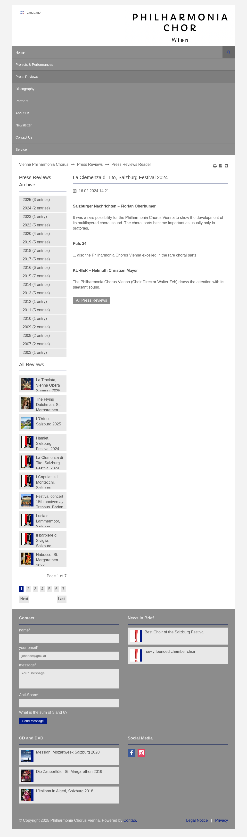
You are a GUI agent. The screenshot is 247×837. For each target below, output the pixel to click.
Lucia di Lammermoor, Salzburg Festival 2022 (48, 520)
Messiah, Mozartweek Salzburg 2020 (67, 755)
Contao (130, 823)
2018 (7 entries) (36, 251)
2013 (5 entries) (36, 293)
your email (28, 647)
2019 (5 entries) (36, 242)
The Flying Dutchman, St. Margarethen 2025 (48, 404)
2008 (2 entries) (36, 335)
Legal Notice (197, 823)
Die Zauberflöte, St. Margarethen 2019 (69, 774)
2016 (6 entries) (36, 267)
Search (228, 52)
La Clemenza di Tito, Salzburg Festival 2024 (49, 462)
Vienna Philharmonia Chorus (43, 164)
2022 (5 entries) (36, 225)
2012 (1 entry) (35, 301)
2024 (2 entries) (36, 208)
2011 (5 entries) (36, 310)
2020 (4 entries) (36, 234)
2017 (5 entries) (36, 259)
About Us (23, 113)
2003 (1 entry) (35, 352)
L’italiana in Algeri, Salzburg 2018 (64, 794)
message (27, 665)
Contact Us (24, 137)
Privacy (221, 823)
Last (61, 599)
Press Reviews (27, 77)
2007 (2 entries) (36, 344)
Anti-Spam (29, 697)
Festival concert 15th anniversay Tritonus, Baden (49, 501)
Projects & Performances (34, 64)
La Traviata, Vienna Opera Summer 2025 (48, 384)
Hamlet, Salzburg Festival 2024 (47, 443)
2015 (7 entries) (36, 276)
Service (21, 149)
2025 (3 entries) (36, 200)
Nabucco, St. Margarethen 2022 (47, 559)
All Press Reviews (91, 300)
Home (20, 52)
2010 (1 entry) (35, 318)
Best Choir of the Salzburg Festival (174, 632)
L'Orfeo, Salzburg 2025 (48, 421)
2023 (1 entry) (35, 217)
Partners (22, 101)
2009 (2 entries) (36, 327)
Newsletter (24, 125)
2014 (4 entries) (36, 284)
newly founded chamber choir (170, 651)
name (24, 630)
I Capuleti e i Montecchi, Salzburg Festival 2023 (47, 482)
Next (24, 599)
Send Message (33, 724)
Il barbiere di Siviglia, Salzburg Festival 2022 (47, 540)
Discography (25, 89)
